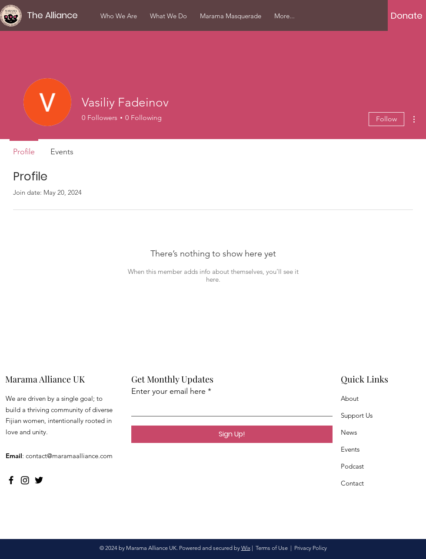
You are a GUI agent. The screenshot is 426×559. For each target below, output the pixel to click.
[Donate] (406, 15)
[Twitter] (38, 480)
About (350, 398)
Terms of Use (272, 548)
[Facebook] (11, 480)
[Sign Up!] (232, 434)
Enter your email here (168, 391)
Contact (352, 483)
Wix (245, 548)
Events (350, 449)
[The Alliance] (54, 15)
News (349, 432)
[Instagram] (25, 480)
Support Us (357, 415)
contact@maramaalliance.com (69, 456)
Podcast (352, 466)
